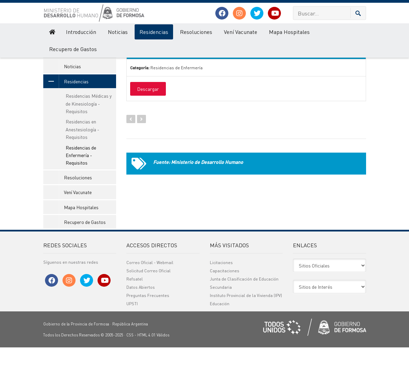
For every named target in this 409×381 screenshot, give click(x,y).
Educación (219, 337)
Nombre (149, 60)
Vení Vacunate (240, 31)
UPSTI (132, 337)
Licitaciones (221, 296)
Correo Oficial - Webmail (149, 296)
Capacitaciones (224, 304)
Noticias (118, 31)
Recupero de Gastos (73, 48)
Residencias (153, 31)
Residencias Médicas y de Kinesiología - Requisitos (89, 137)
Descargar (148, 122)
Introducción (81, 31)
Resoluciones (196, 31)
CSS (130, 368)
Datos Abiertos (140, 320)
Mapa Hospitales (289, 31)
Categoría (251, 60)
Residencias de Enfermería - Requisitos (81, 189)
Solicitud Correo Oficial (148, 304)
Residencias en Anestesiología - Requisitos (82, 163)
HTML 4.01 (146, 368)
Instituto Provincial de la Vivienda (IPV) (246, 329)
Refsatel (134, 312)
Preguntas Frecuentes (147, 329)
